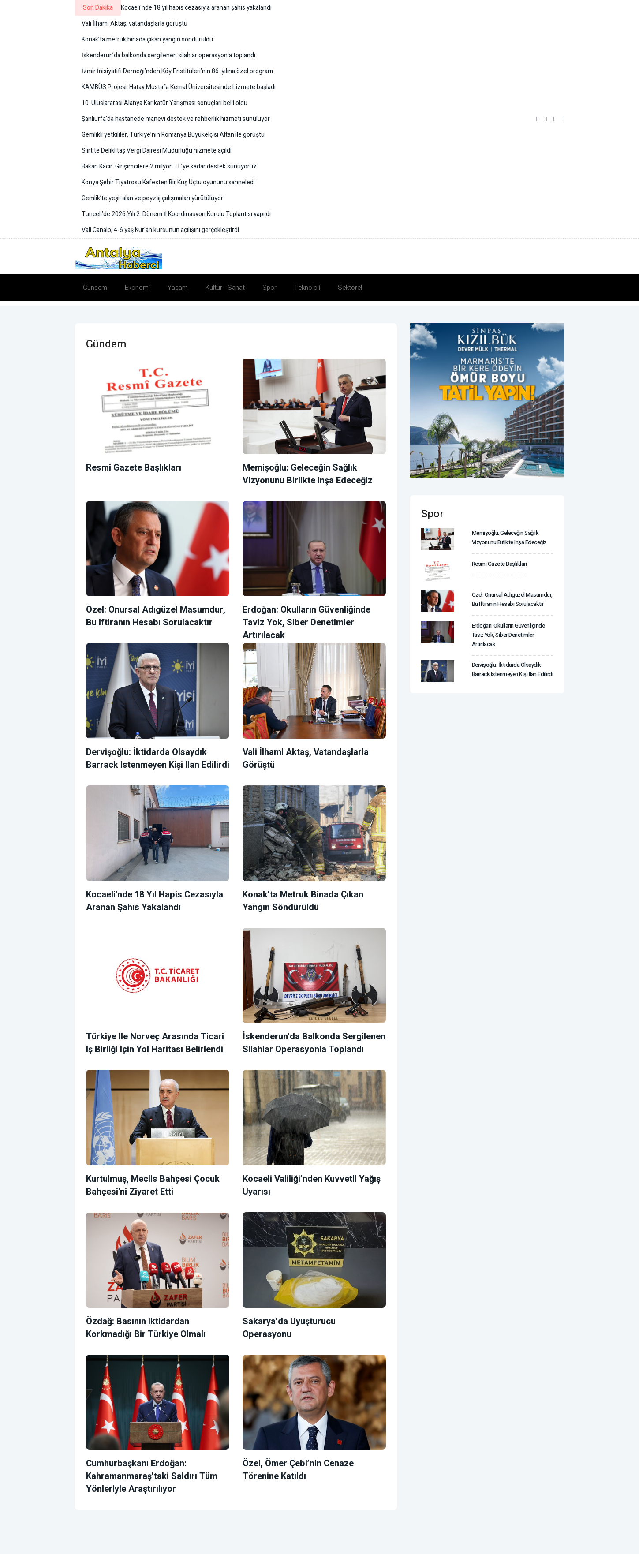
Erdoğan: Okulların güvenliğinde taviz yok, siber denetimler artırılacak (306, 622)
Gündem (95, 287)
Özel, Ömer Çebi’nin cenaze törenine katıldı (298, 1470)
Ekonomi (137, 287)
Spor (269, 287)
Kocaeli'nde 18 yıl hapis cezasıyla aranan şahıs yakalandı (154, 901)
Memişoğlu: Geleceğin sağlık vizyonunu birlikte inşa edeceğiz (308, 474)
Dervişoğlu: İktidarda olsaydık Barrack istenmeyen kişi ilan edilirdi (157, 758)
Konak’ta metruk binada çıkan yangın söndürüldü (303, 901)
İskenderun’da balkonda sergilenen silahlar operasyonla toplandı (314, 1043)
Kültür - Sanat (225, 287)
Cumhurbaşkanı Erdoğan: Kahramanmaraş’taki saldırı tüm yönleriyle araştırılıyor (151, 1476)
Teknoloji (307, 287)
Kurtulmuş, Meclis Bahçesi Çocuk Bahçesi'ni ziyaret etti (153, 1185)
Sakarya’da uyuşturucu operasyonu (289, 1328)
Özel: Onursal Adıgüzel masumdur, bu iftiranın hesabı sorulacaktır (155, 616)
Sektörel (350, 287)
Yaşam (178, 287)
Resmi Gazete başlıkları (133, 467)
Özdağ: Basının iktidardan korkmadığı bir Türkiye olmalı (146, 1328)
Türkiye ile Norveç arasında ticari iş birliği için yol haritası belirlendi (155, 1043)
